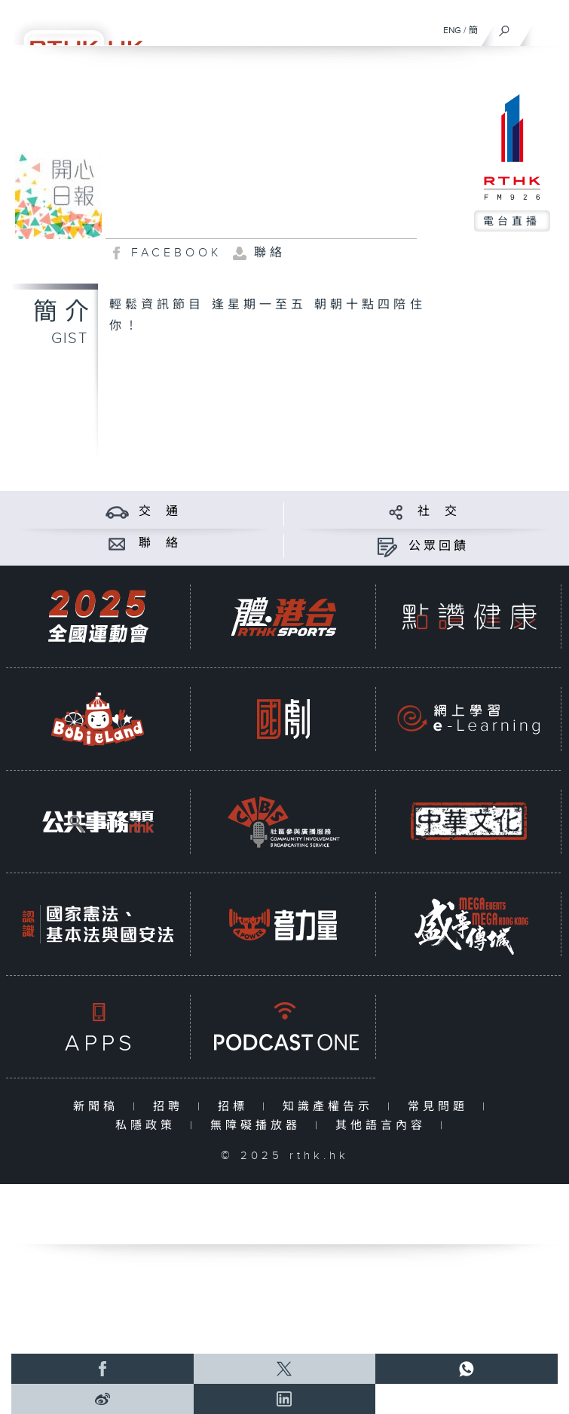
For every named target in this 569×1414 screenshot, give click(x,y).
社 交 (439, 512)
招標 (236, 1106)
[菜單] (547, 27)
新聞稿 (99, 1106)
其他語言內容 (384, 1125)
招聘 (171, 1106)
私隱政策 (148, 1125)
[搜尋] (504, 27)
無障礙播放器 (258, 1125)
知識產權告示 (331, 1106)
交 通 (160, 512)
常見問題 (441, 1106)
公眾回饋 (438, 546)
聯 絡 (160, 543)
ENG (452, 30)
